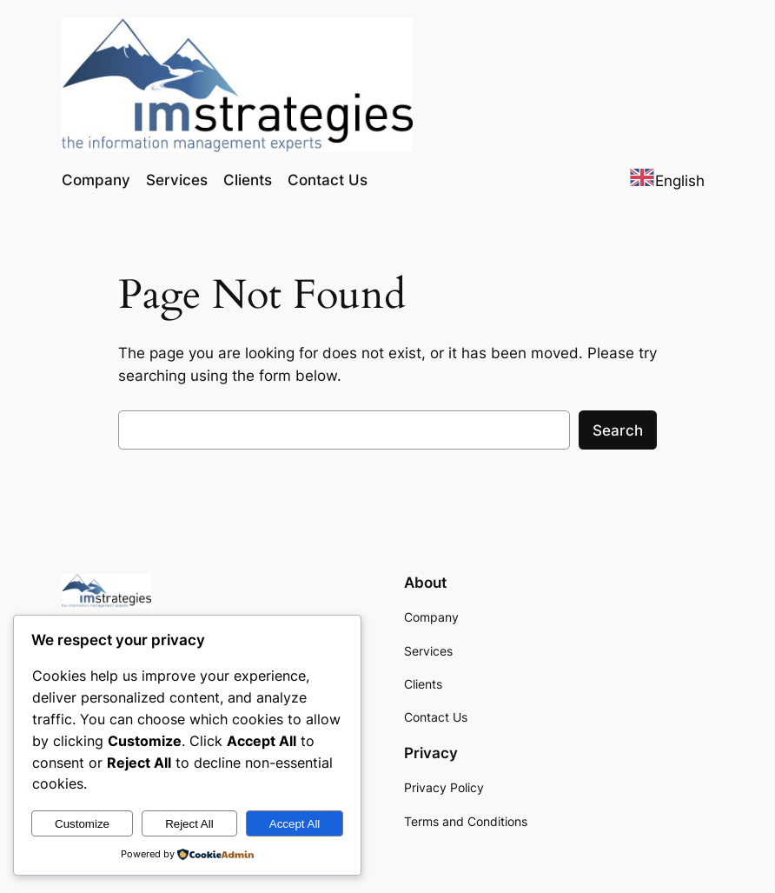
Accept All (295, 823)
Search (618, 430)
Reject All (189, 823)
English (667, 181)
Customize (82, 823)
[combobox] (666, 180)
